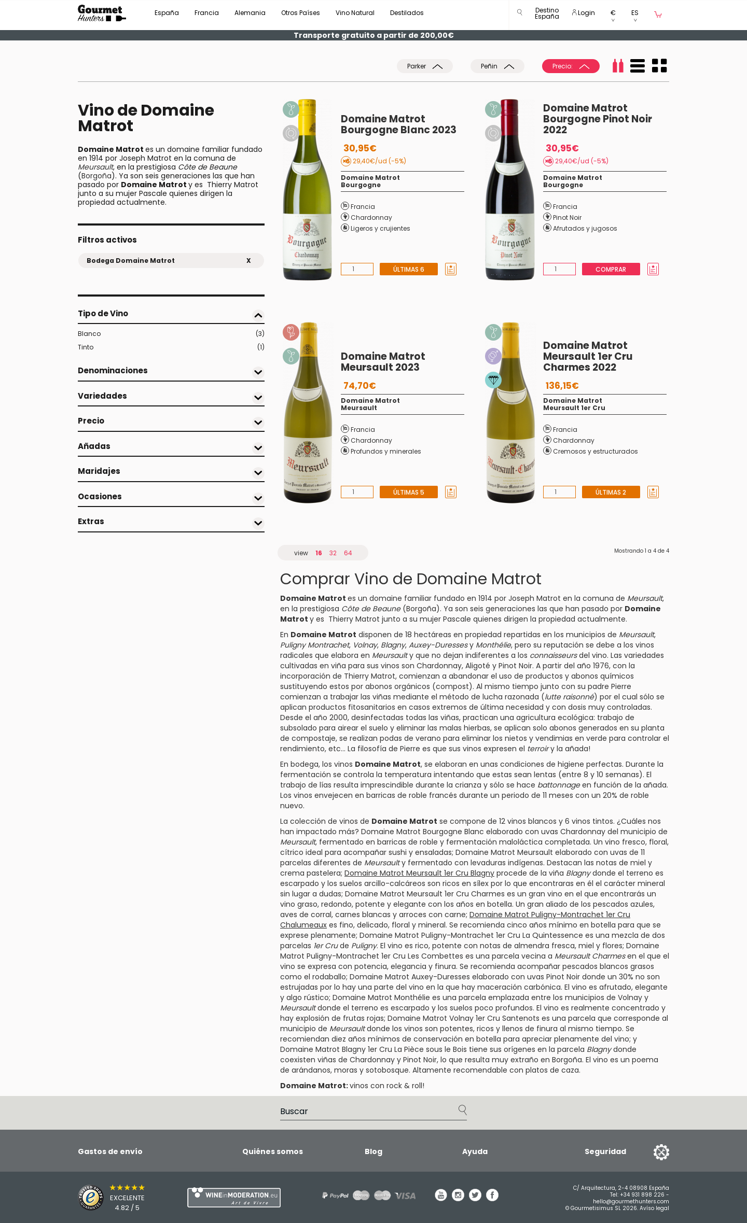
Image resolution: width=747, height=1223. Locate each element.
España (167, 12)
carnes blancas (363, 914)
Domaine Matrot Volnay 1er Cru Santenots (464, 1018)
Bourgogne (361, 184)
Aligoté (477, 665)
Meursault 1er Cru (574, 407)
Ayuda (475, 1151)
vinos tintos (592, 821)
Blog (373, 1151)
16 (318, 553)
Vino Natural (355, 12)
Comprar (611, 269)
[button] (547, 15)
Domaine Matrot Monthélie (381, 997)
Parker (424, 66)
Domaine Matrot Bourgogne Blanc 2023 (399, 124)
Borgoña (96, 176)
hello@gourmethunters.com (631, 1201)
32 (333, 553)
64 (348, 553)
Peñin (497, 66)
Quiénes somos (272, 1151)
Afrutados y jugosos (585, 228)
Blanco (171, 334)
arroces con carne (432, 914)
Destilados (407, 12)
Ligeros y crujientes (380, 228)
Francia (207, 12)
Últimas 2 (611, 492)
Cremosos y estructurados (595, 451)
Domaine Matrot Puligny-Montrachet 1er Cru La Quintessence (471, 935)
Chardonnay (371, 217)
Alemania (250, 12)
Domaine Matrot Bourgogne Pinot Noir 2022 (597, 119)
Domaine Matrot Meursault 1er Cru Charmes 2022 (587, 356)
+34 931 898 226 (642, 1195)
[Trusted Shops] (114, 1197)
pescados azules (623, 904)
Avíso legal (654, 1208)
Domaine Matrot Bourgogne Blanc (422, 831)
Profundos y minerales (386, 451)
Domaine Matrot (370, 177)
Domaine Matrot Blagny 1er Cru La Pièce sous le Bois (373, 1049)
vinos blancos (532, 821)
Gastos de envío (110, 1151)
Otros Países (300, 12)
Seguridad (605, 1151)
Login (583, 12)
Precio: (570, 66)
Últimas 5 (408, 492)
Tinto (171, 347)
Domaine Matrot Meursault (504, 852)
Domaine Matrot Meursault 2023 (383, 361)
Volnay (630, 997)
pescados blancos (595, 966)
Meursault (359, 407)
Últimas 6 (408, 269)
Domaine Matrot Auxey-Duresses (410, 977)
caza (570, 1070)
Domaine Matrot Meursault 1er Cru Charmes (425, 894)
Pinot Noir (567, 217)
